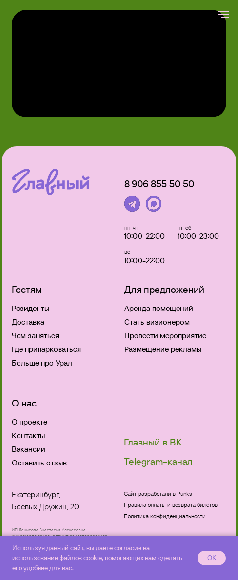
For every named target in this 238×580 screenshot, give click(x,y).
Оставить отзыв (39, 462)
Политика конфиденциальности (165, 516)
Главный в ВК (153, 442)
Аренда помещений (158, 308)
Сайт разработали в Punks (158, 493)
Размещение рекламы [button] (162, 349)
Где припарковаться (46, 349)
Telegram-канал (158, 461)
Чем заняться (35, 335)
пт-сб (184, 227)
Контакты (28, 435)
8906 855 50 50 (159, 183)
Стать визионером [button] (157, 322)
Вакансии (28, 449)
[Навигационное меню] (223, 14)
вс (127, 251)
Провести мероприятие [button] (165, 335)
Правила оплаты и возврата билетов (171, 504)
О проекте (29, 421)
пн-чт (131, 227)
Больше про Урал (42, 362)
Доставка (28, 322)
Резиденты (30, 308)
